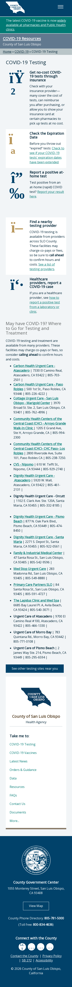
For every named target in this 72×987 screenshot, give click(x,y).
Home (7, 51)
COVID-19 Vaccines (23, 753)
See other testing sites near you (35, 668)
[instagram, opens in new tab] (50, 947)
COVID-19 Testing (45, 51)
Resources (17, 787)
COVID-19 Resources (22, 38)
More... (14, 821)
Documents (18, 812)
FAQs (13, 795)
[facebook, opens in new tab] (22, 946)
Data (13, 778)
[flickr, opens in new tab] (41, 947)
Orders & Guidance (23, 770)
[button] (60, 7)
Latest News (18, 761)
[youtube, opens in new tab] (31, 946)
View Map (39, 906)
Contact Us (17, 804)
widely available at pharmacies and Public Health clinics (36, 25)
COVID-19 (22, 51)
